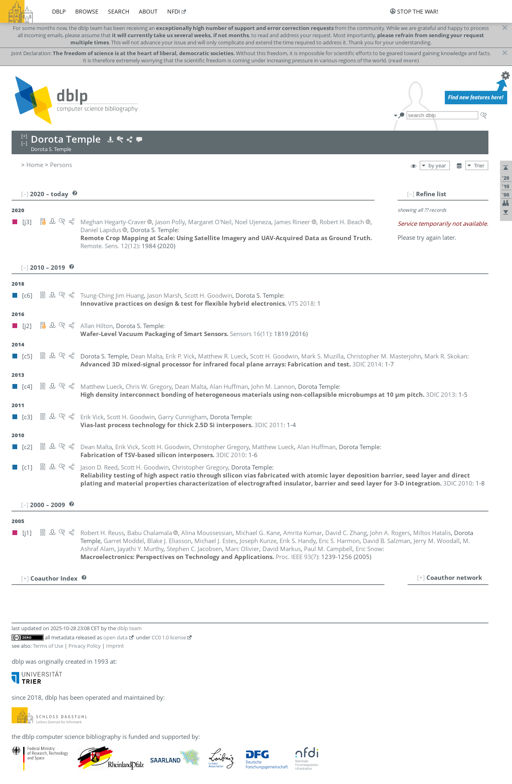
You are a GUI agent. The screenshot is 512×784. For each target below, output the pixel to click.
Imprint (115, 645)
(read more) (403, 60)
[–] (410, 194)
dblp (59, 11)
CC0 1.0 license (169, 637)
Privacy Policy (84, 645)
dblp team (129, 628)
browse (86, 11)
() (109, 246)
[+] (421, 577)
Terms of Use (48, 645)
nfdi (173, 11)
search (118, 11)
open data (115, 637)
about (148, 11)
